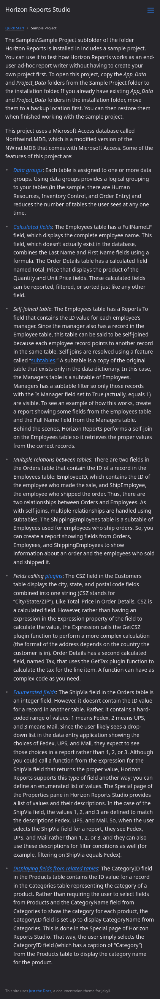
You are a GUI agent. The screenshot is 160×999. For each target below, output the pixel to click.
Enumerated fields (34, 692)
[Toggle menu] (150, 10)
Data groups (28, 170)
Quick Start (14, 28)
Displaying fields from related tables (55, 868)
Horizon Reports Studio (38, 9)
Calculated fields (32, 226)
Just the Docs (40, 990)
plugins (54, 575)
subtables (43, 360)
